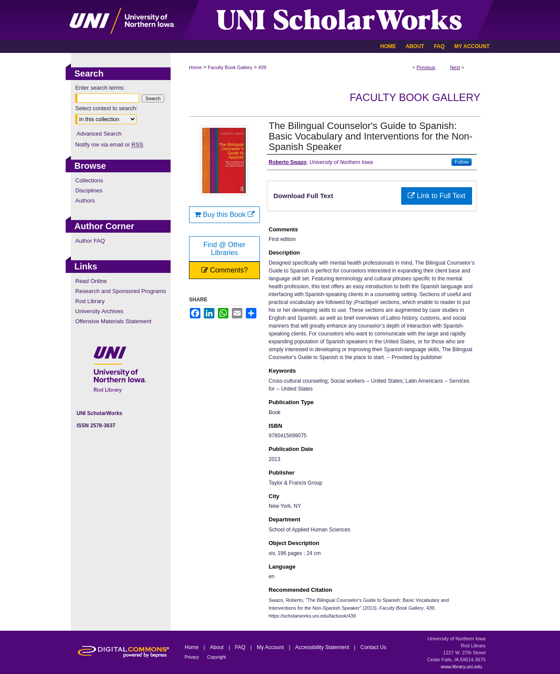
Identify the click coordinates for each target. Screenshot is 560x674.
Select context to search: (106, 108)
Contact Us (373, 647)
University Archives (99, 311)
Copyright (216, 657)
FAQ (241, 647)
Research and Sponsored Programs (120, 291)
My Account (271, 647)
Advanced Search (99, 133)
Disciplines (88, 190)
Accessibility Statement (323, 647)
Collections (89, 180)
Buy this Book (224, 214)
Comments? (224, 270)
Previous (425, 67)
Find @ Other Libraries (224, 248)
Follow (462, 161)
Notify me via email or (109, 144)
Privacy (192, 657)
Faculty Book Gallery (230, 67)
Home (195, 67)
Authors (85, 200)
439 (262, 67)
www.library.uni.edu (461, 666)
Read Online (91, 281)
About (217, 647)
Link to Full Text (436, 195)
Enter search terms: (100, 87)
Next (455, 67)
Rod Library (90, 301)
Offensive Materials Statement (113, 321)
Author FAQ (90, 240)
